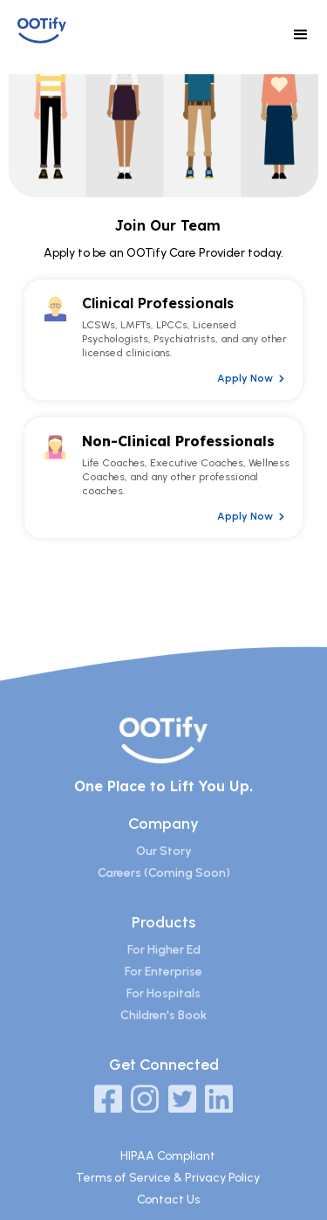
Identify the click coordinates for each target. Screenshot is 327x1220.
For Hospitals (163, 1008)
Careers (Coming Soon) (164, 887)
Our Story (164, 865)
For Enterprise (163, 986)
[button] (301, 35)
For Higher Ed (164, 964)
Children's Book (163, 1030)
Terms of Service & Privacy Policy (168, 1191)
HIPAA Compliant (167, 1169)
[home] (58, 31)
